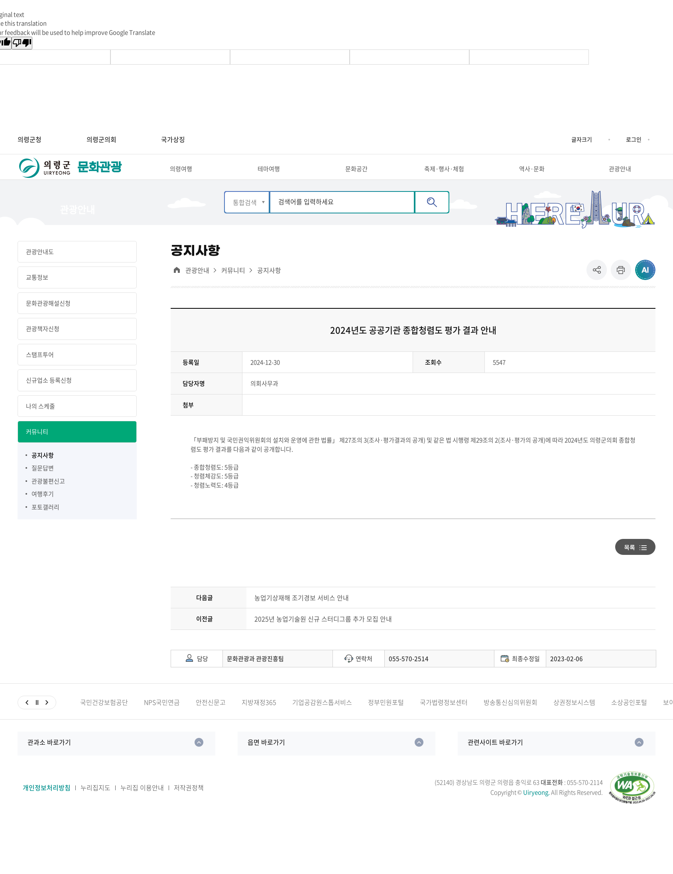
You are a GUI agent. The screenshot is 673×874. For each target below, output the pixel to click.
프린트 (621, 284)
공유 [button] (598, 284)
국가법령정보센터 (444, 716)
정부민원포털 (386, 716)
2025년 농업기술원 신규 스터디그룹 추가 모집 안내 (323, 632)
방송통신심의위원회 (510, 716)
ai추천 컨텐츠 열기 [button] (645, 284)
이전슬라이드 (27, 716)
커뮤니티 (233, 284)
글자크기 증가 (565, 140)
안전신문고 (211, 716)
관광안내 (197, 284)
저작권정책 (189, 801)
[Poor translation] (22, 43)
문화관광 (99, 175)
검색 (432, 215)
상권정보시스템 (574, 716)
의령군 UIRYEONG (45, 174)
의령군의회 (101, 139)
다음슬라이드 (47, 716)
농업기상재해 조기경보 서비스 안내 (301, 611)
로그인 (634, 139)
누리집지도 (95, 801)
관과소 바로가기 (49, 756)
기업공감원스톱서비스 (322, 716)
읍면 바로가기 (266, 756)
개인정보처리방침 (47, 801)
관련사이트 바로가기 (495, 756)
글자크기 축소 (598, 140)
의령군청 (29, 139)
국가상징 (173, 139)
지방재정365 (259, 716)
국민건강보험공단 (104, 716)
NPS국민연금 (162, 716)
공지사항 (269, 284)
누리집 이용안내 (142, 801)
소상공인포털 (629, 716)
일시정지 (37, 716)
